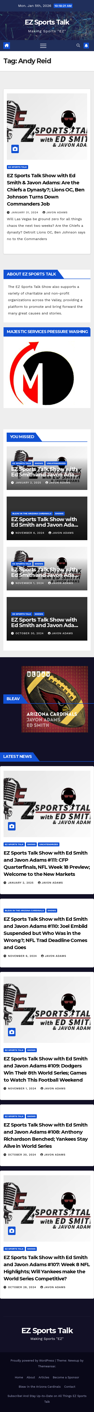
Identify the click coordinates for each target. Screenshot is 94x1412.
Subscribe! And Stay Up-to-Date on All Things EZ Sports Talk (47, 1398)
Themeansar (46, 1366)
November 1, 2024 (30, 583)
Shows (39, 463)
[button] (78, 45)
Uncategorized (56, 463)
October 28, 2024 (22, 1287)
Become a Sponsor (66, 1377)
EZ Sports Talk (47, 22)
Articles (44, 1377)
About (31, 1377)
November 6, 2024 (30, 532)
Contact (69, 1386)
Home (19, 1377)
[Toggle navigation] (43, 45)
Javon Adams (55, 212)
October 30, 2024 (30, 633)
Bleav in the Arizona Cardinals (31, 513)
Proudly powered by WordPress (33, 1360)
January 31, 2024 (25, 212)
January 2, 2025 (29, 482)
